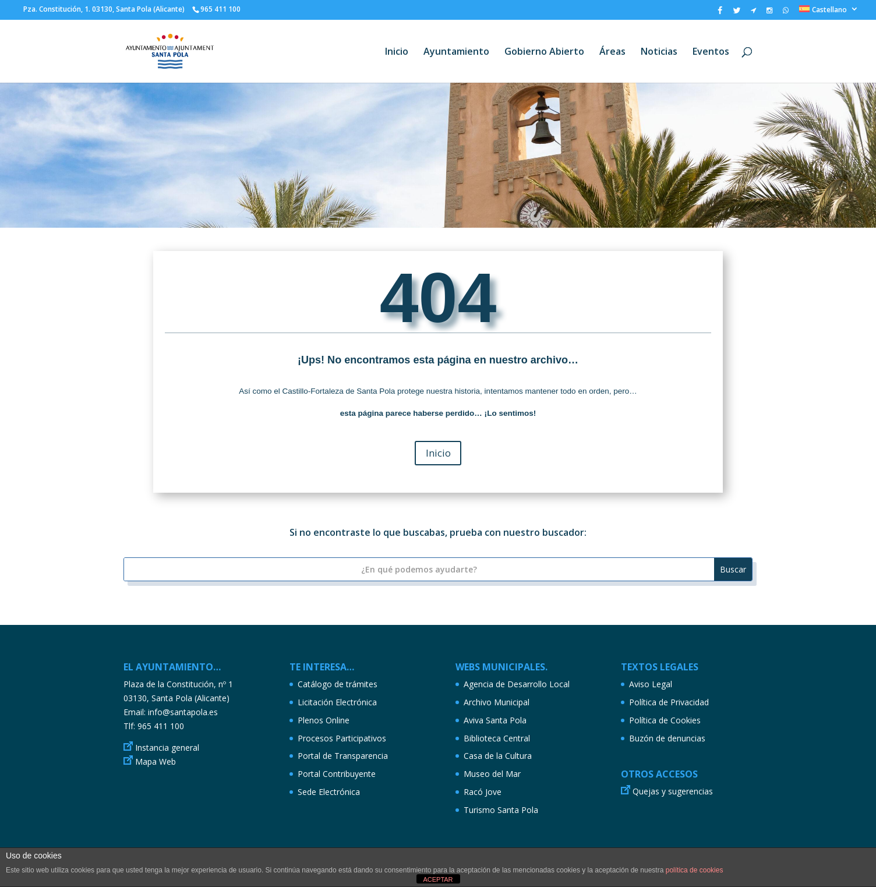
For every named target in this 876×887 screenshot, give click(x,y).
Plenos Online (323, 720)
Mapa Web (155, 761)
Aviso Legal (650, 684)
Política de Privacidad (669, 702)
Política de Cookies (665, 720)
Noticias (659, 52)
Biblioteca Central (497, 738)
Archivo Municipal (496, 702)
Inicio (396, 52)
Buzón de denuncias (667, 738)
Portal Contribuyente (337, 773)
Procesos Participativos (342, 738)
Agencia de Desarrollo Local (517, 684)
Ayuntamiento (456, 52)
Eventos (711, 52)
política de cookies (694, 870)
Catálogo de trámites (337, 684)
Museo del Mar (492, 773)
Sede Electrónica (329, 791)
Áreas (612, 52)
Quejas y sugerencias (673, 791)
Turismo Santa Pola (501, 809)
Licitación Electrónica (337, 702)
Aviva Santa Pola (495, 720)
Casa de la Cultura (498, 755)
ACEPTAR (438, 879)
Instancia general (167, 747)
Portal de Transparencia (343, 755)
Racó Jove (482, 791)
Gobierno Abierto (544, 52)
